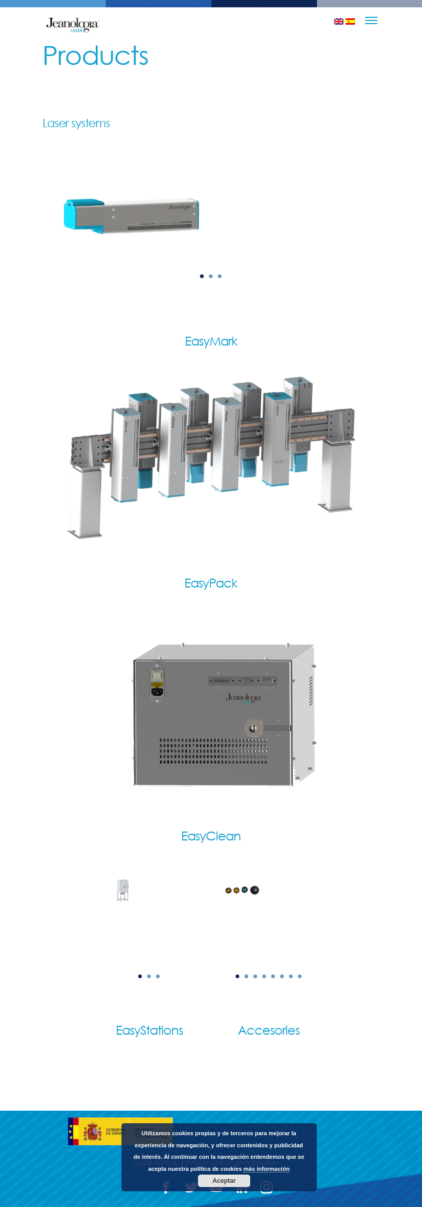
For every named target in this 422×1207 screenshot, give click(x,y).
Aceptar (224, 1180)
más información (266, 1169)
